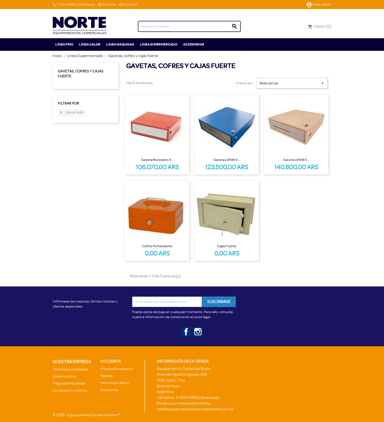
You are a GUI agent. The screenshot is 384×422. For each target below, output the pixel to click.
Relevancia (292, 83)
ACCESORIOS (193, 44)
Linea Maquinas (120, 44)
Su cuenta (110, 361)
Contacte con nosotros (70, 390)
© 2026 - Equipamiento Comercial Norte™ (86, 415)
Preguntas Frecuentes (69, 383)
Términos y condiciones (70, 369)
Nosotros (109, 4)
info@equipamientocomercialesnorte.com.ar (195, 409)
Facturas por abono (114, 383)
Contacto (130, 4)
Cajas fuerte (226, 246)
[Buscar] (189, 26)
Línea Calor (89, 44)
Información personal (116, 369)
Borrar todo (71, 112)
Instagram (197, 331)
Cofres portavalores (157, 246)
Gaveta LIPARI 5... (296, 160)
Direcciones (109, 390)
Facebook (185, 331)
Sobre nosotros (64, 376)
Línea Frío (64, 44)
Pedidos (106, 376)
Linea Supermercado (158, 44)
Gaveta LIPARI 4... (226, 160)
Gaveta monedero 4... (157, 160)
